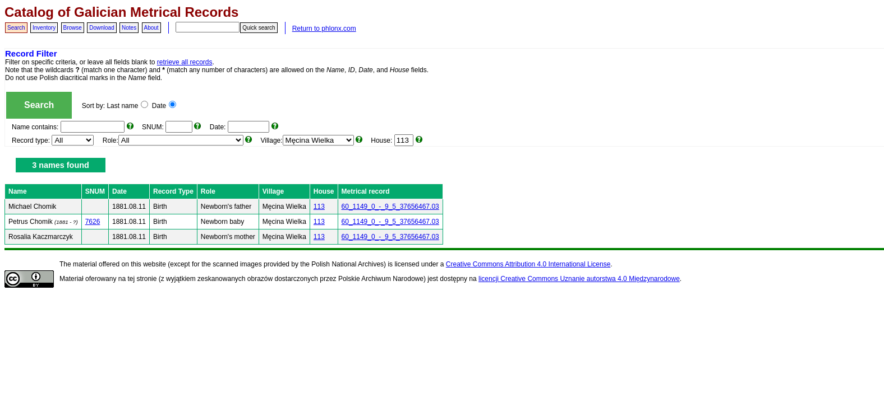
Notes (129, 28)
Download (101, 28)
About (151, 28)
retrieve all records (185, 62)
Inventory (44, 28)
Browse (72, 28)
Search (16, 28)
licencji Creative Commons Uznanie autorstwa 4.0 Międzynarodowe (579, 279)
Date (164, 106)
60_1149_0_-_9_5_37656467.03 (390, 206)
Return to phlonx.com (324, 28)
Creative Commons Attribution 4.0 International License (528, 264)
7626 (92, 222)
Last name (127, 106)
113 (319, 206)
